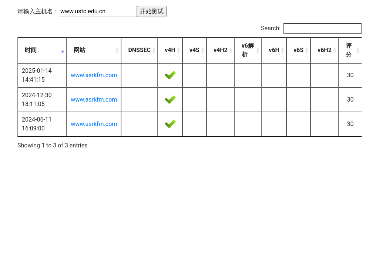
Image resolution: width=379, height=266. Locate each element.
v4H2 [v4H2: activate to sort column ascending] (221, 50)
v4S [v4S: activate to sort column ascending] (194, 50)
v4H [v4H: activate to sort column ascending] (170, 50)
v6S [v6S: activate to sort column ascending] (298, 50)
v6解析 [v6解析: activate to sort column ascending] (248, 50)
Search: (311, 28)
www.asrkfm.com (94, 75)
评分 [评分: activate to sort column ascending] (349, 50)
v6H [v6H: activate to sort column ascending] (274, 50)
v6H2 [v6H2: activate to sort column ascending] (325, 50)
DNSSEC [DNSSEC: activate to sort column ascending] (139, 50)
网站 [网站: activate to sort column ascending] (79, 50)
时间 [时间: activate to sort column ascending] (31, 50)
